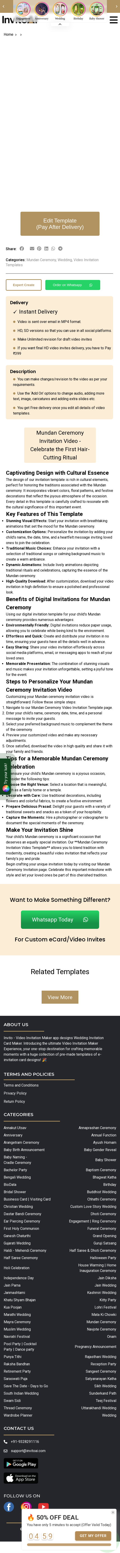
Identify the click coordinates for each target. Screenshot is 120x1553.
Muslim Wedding (17, 1329)
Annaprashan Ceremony (97, 1128)
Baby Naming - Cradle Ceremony (17, 1160)
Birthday (109, 1184)
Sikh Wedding (105, 1386)
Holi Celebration (16, 1268)
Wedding (109, 1415)
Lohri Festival (105, 1307)
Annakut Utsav (15, 1128)
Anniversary (13, 1135)
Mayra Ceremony (17, 1322)
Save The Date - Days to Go (26, 1386)
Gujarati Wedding (17, 1243)
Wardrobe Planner (18, 1415)
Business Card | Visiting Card (27, 1199)
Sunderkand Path (102, 1393)
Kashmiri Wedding (101, 1292)
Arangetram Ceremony (21, 1142)
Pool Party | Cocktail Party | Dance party (20, 1347)
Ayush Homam (104, 1142)
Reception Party (103, 1364)
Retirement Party (17, 1371)
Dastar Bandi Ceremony (22, 1214)
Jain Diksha (107, 1278)
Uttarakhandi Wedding (98, 1408)
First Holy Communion (21, 1228)
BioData (10, 1184)
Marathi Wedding (17, 1314)
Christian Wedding (18, 1206)
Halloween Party (103, 1258)
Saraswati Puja (15, 1379)
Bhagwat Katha (104, 1177)
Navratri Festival (17, 1336)
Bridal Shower (15, 1192)
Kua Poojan (13, 1307)
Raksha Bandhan (17, 1364)
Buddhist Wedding (101, 1192)
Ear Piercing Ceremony (22, 1221)
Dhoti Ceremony (103, 1214)
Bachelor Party (15, 1170)
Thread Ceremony (18, 1408)
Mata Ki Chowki (103, 1314)
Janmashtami (14, 1292)
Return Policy (14, 1101)
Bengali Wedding (17, 1177)
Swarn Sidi (12, 1401)
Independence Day (19, 1278)
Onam (111, 1336)
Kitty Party (108, 1300)
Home (8, 34)
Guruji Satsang (105, 1243)
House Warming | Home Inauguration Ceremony (97, 1268)
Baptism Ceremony (101, 1170)
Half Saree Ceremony (21, 1258)
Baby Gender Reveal (100, 1150)
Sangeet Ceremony (101, 1371)
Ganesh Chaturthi (17, 1236)
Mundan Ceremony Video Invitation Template (67, 707)
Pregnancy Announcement (95, 1346)
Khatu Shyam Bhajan (20, 1300)
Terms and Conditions (21, 1085)
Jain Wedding (105, 1285)
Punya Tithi (12, 1357)
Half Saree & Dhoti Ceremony (92, 1250)
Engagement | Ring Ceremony (92, 1221)
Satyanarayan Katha (100, 1379)
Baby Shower (105, 1160)
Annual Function (103, 1135)
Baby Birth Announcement (24, 1150)
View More (60, 997)
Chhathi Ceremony (101, 1199)
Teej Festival (106, 1401)
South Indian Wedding (21, 1393)
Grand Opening (104, 1236)
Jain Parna (12, 1285)
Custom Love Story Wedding (93, 1206)
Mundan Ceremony (101, 1322)
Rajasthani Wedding (100, 1357)
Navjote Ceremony (101, 1329)
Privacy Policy (15, 1093)
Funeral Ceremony (101, 1228)
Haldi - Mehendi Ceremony (25, 1250)
